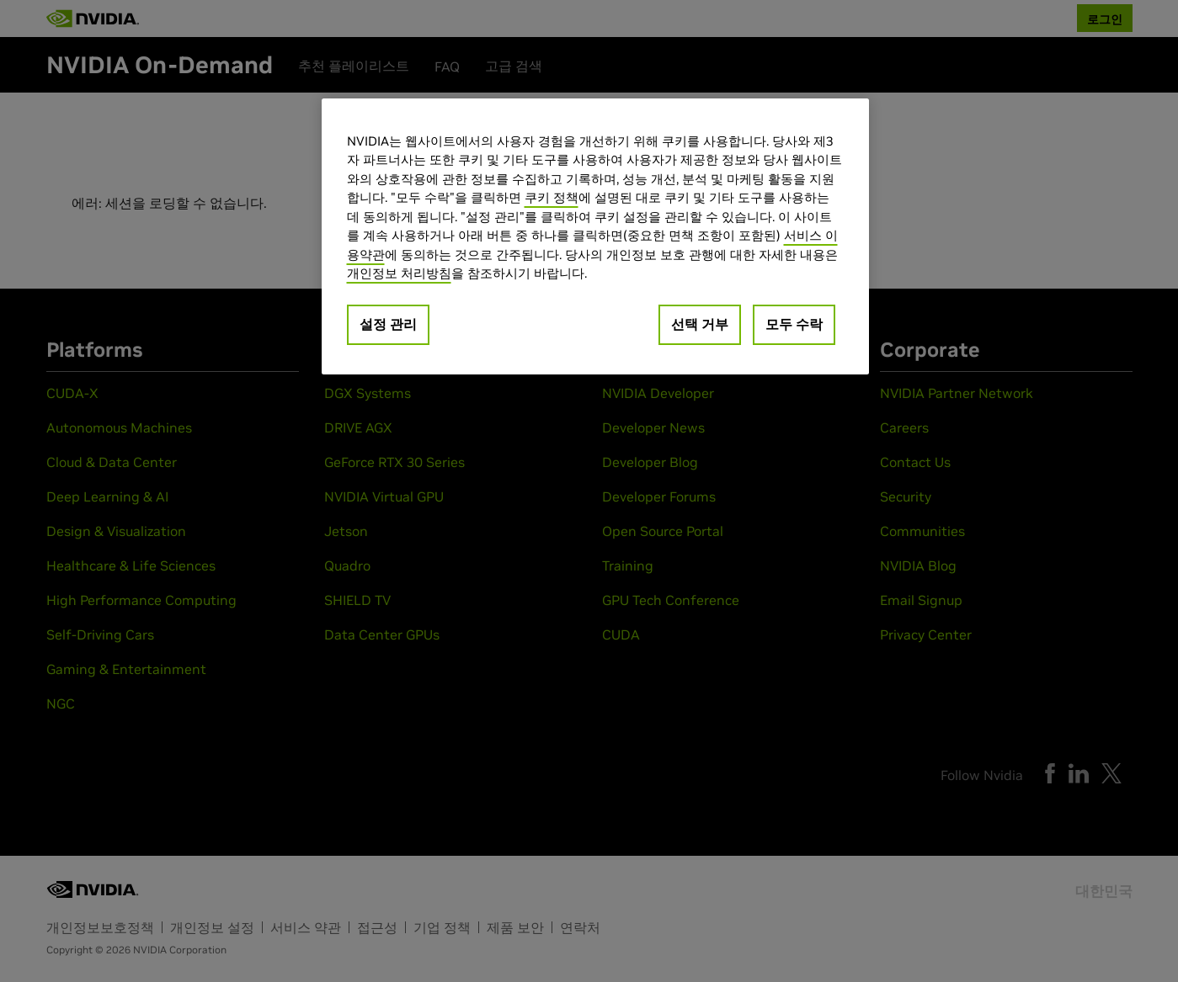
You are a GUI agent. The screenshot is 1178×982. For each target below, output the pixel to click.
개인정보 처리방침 (399, 273)
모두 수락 (794, 324)
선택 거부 (699, 324)
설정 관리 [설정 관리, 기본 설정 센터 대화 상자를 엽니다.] (388, 324)
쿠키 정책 (551, 197)
